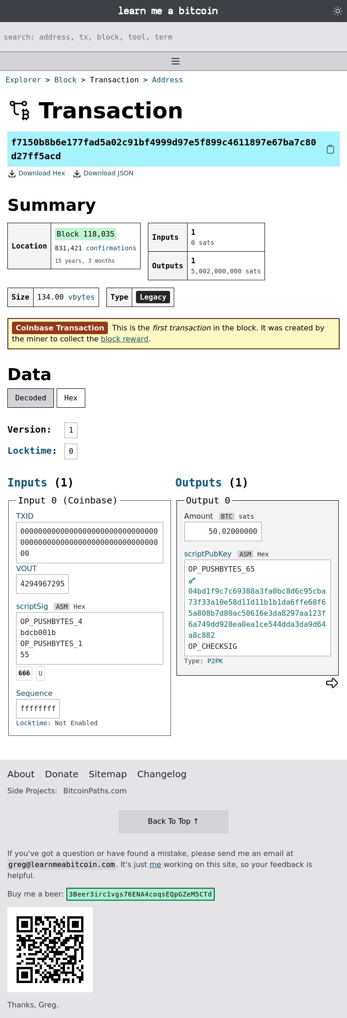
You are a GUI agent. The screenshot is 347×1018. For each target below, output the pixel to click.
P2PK (215, 661)
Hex (71, 397)
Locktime (29, 450)
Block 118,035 (85, 234)
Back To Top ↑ (173, 821)
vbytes (81, 297)
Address (167, 79)
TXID (25, 516)
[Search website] (173, 37)
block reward (124, 339)
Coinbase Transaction (60, 328)
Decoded (30, 397)
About (21, 774)
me (155, 864)
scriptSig (32, 606)
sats (246, 516)
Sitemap (108, 774)
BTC (226, 516)
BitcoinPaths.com (95, 791)
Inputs (27, 482)
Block (65, 79)
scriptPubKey (208, 553)
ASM (61, 606)
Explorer (23, 79)
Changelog (162, 774)
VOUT (26, 568)
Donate (62, 774)
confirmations (111, 248)
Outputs (199, 482)
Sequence (34, 693)
